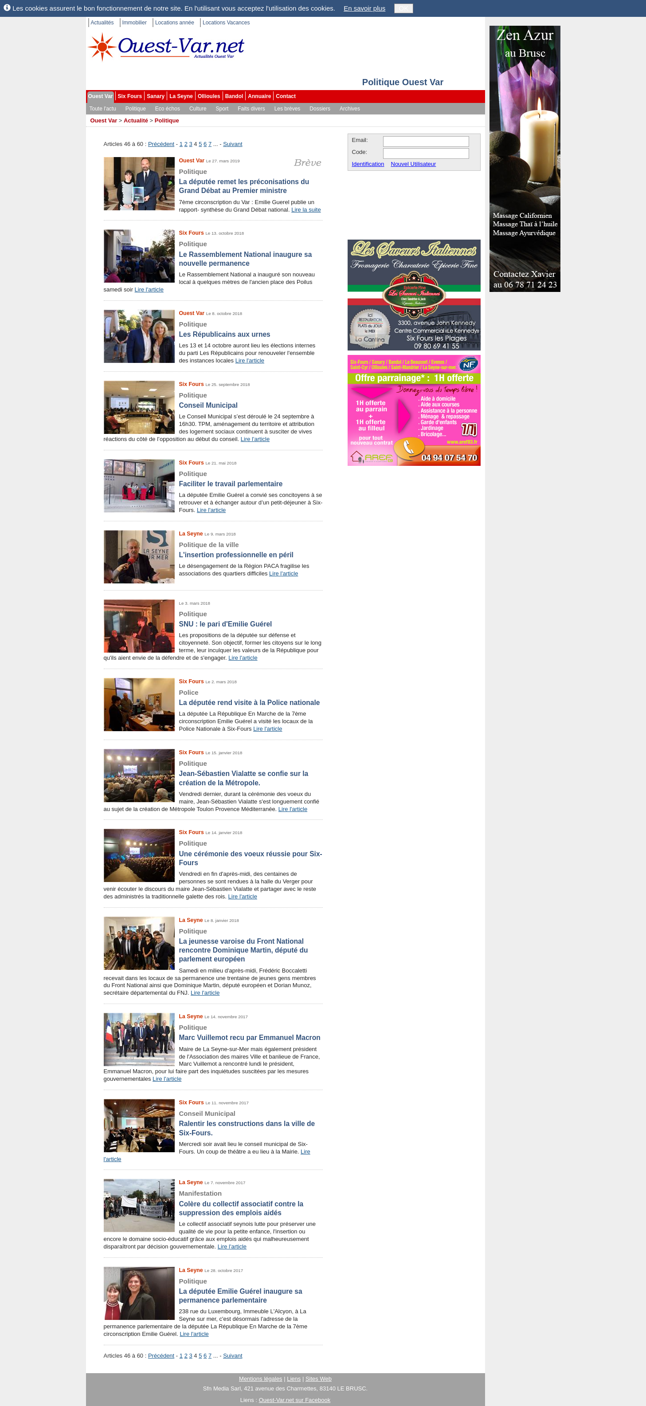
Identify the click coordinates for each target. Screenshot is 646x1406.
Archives (350, 109)
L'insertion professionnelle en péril (213, 549)
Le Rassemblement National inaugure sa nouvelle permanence (213, 253)
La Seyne (181, 96)
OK (404, 8)
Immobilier (134, 23)
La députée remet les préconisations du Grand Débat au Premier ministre (213, 181)
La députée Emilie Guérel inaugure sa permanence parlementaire (213, 1290)
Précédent (161, 144)
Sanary (155, 96)
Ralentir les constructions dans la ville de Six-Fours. (213, 1123)
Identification (368, 164)
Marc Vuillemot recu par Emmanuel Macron (213, 1032)
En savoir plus (364, 8)
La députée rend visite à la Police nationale (213, 697)
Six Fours (130, 96)
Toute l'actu (103, 109)
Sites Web (318, 1378)
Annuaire (259, 96)
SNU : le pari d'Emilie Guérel (213, 619)
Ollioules (209, 96)
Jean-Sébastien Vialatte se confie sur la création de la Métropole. (213, 773)
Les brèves (287, 109)
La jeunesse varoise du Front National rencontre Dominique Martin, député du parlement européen (213, 945)
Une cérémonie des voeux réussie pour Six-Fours (213, 852)
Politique (135, 109)
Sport (222, 109)
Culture (198, 109)
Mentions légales (260, 1378)
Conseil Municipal (213, 400)
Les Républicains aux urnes (213, 329)
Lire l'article (149, 289)
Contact (286, 96)
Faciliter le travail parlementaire (213, 478)
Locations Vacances (226, 23)
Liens (294, 1378)
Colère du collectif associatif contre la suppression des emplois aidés (213, 1203)
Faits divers (251, 109)
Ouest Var (100, 96)
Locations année (174, 23)
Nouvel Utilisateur (413, 164)
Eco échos (167, 109)
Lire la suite (306, 209)
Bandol (234, 96)
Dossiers (319, 109)
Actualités (102, 23)
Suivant (232, 144)
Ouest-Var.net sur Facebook (295, 1400)
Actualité (136, 120)
